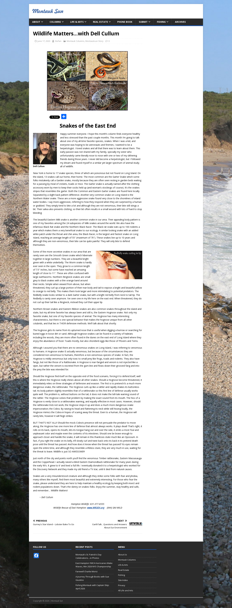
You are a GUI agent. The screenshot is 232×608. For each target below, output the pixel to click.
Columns (55, 21)
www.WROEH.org (95, 507)
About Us (122, 554)
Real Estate (100, 21)
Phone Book (124, 21)
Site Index (123, 580)
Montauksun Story (94, 41)
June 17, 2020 (44, 41)
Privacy (121, 585)
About (36, 21)
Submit (143, 21)
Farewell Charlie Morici (86, 571)
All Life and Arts (125, 590)
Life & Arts (77, 21)
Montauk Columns (75, 41)
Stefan (58, 41)
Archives (180, 21)
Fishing (161, 21)
